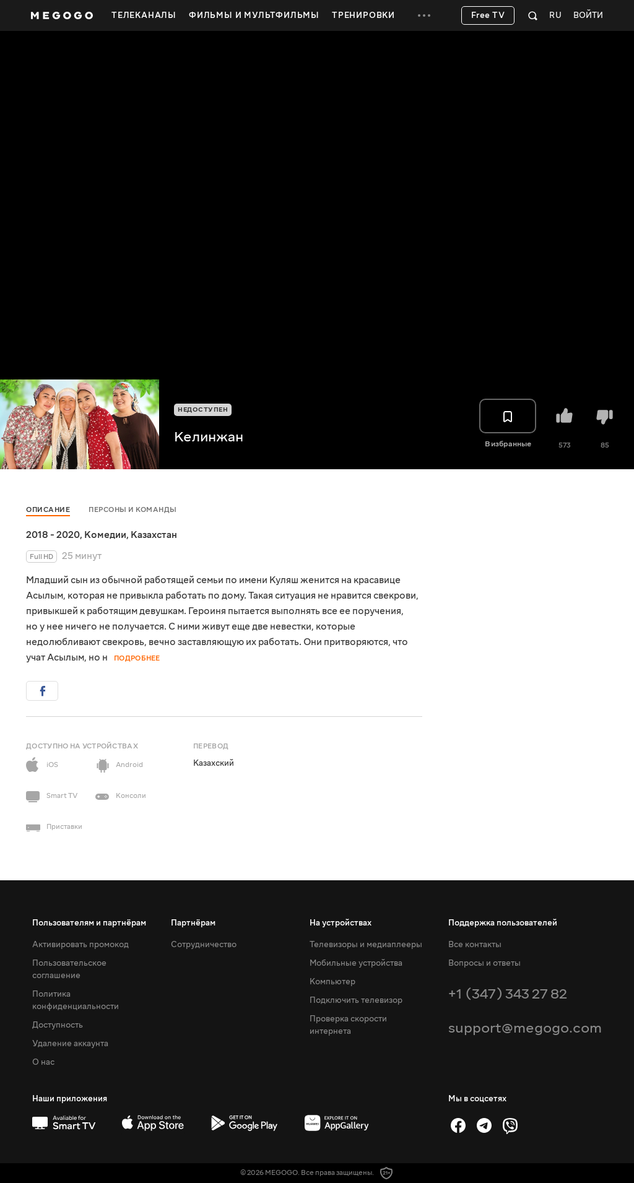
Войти (588, 16)
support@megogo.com (525, 1028)
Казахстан (154, 535)
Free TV (488, 15)
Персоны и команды (133, 509)
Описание (48, 509)
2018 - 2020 (53, 535)
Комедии (105, 535)
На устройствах (340, 923)
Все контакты (475, 944)
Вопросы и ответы (484, 963)
